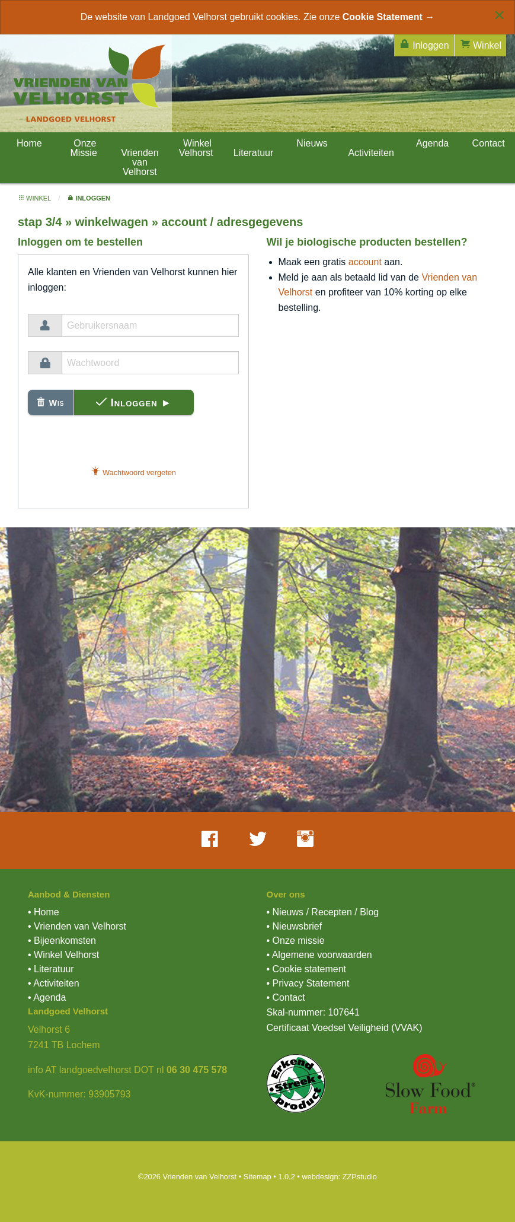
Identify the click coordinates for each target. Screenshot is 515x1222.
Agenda (431, 143)
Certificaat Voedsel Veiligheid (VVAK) (345, 1028)
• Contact (286, 997)
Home (27, 143)
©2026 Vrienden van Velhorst (187, 1176)
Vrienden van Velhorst (139, 162)
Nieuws (311, 143)
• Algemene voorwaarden (319, 955)
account (365, 262)
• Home (43, 912)
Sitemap (257, 1176)
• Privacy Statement (308, 983)
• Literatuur (51, 969)
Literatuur (253, 153)
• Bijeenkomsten (62, 940)
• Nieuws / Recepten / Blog (323, 912)
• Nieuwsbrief (294, 926)
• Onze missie (296, 940)
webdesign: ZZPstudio (339, 1176)
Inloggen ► (134, 402)
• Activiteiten (53, 983)
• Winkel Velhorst (63, 955)
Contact (487, 143)
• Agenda (47, 997)
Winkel (480, 44)
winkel (34, 198)
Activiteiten (371, 153)
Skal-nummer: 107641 (313, 1012)
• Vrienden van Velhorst (77, 926)
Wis (50, 403)
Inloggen (424, 44)
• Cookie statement (307, 969)
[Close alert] (499, 14)
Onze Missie (83, 148)
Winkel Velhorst (196, 148)
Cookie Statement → (389, 17)
